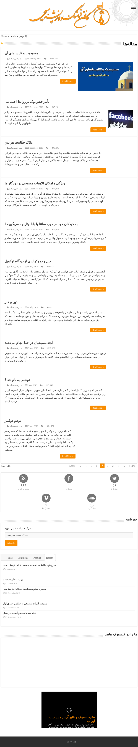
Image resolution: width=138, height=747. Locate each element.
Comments (23, 558)
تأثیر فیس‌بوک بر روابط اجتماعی (27, 102)
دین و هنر (11, 302)
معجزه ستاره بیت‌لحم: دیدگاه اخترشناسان (24, 589)
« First (132, 466)
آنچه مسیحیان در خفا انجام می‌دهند (29, 343)
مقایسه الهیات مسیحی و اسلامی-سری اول (25, 603)
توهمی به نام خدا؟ (17, 380)
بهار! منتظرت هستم (13, 579)
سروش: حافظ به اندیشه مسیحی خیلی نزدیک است (29, 565)
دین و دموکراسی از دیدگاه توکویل (28, 261)
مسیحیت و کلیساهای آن (21, 53)
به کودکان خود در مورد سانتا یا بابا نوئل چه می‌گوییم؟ (41, 224)
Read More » (67, 81)
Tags (10, 558)
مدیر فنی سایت (15, 58)
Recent (49, 558)
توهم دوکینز (13, 421)
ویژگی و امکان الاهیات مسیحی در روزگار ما (35, 183)
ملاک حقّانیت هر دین (19, 142)
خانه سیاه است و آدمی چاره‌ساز (19, 613)
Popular (37, 558)
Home (4, 36)
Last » (72, 466)
